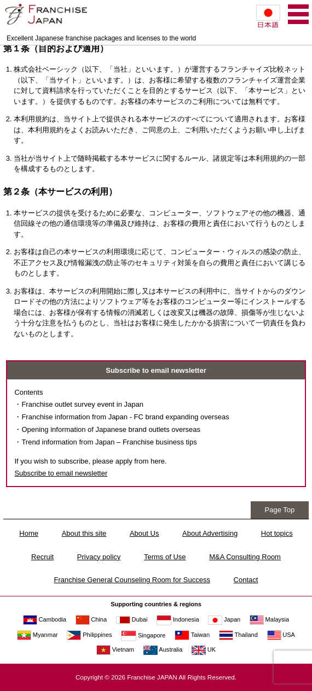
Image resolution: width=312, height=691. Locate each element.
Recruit (42, 557)
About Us (144, 533)
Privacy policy (98, 557)
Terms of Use (165, 557)
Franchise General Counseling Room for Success (132, 580)
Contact (246, 580)
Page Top (280, 510)
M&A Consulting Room (245, 557)
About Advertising (210, 533)
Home (28, 533)
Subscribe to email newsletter (60, 473)
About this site (84, 533)
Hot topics (277, 533)
